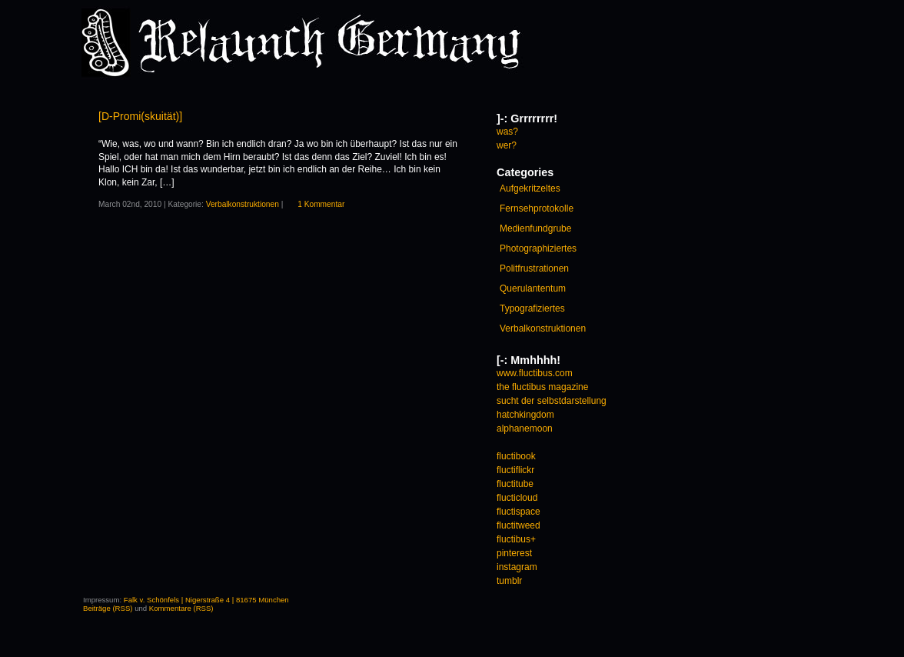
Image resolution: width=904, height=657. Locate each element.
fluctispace (518, 511)
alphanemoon (525, 428)
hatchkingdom (525, 414)
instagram (517, 567)
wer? (507, 145)
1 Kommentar (320, 204)
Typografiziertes (532, 308)
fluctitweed (518, 525)
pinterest (514, 553)
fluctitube (515, 484)
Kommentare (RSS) (181, 608)
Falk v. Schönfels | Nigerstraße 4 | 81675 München (206, 599)
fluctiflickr (515, 470)
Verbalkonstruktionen (242, 204)
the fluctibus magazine (542, 387)
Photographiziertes (538, 248)
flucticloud (517, 497)
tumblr (509, 580)
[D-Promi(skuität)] (140, 116)
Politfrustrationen (534, 268)
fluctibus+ (516, 539)
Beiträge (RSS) (108, 608)
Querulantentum (533, 288)
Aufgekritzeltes (530, 188)
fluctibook (516, 456)
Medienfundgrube (535, 228)
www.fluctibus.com (535, 373)
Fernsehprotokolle (536, 208)
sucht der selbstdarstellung (552, 400)
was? (507, 131)
